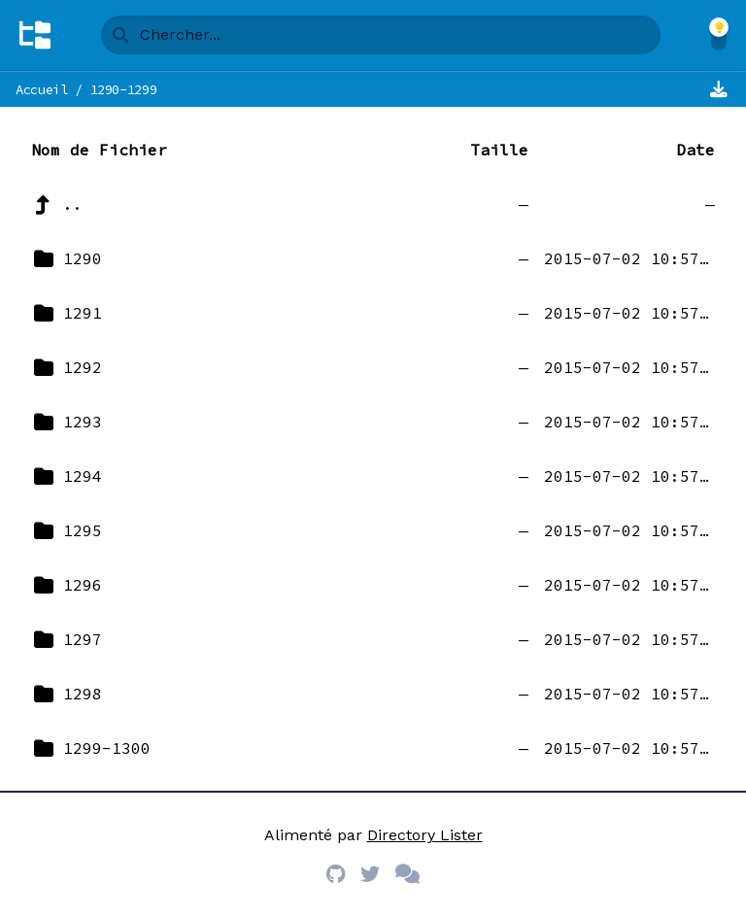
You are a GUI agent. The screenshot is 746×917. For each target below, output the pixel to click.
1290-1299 (123, 89)
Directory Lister (425, 835)
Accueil (42, 89)
